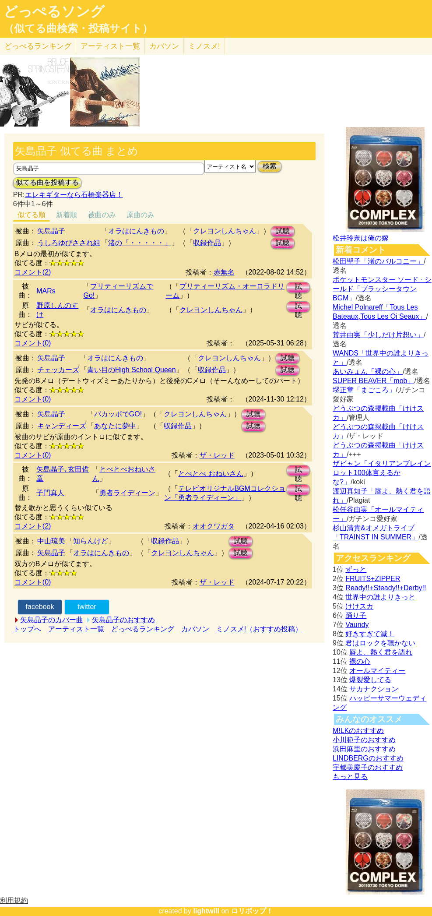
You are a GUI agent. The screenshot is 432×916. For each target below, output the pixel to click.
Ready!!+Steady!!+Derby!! (385, 588)
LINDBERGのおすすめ (368, 758)
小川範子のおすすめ (364, 739)
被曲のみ (102, 214)
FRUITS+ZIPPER (372, 578)
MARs (46, 291)
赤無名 (224, 272)
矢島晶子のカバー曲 (51, 620)
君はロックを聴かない (380, 643)
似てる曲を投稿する (47, 182)
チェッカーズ (58, 369)
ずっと (355, 569)
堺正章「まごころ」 (364, 390)
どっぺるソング (54, 11)
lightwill (206, 911)
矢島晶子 (51, 231)
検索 (270, 166)
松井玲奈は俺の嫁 (361, 238)
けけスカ (359, 606)
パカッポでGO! (118, 414)
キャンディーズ (61, 426)
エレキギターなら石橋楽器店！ (74, 194)
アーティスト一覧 (76, 629)
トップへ (27, 629)
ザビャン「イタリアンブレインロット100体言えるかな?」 (382, 473)
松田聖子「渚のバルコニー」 (378, 261)
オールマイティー (377, 670)
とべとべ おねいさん (210, 473)
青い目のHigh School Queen (131, 369)
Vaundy (357, 624)
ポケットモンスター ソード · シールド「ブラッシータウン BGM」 (382, 289)
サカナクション (373, 689)
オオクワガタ (214, 526)
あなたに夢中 (115, 426)
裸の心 (359, 661)
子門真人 (50, 493)
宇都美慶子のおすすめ (368, 767)
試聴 (283, 231)
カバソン (164, 46)
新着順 (66, 214)
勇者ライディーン (127, 493)
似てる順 (32, 214)
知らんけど (90, 541)
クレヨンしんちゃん (224, 231)
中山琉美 (51, 541)
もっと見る (350, 776)
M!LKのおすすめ (358, 730)
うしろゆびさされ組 (68, 243)
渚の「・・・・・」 (139, 243)
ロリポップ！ (252, 911)
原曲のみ (140, 214)
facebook (40, 606)
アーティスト (110, 46)
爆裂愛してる (370, 679)
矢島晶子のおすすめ (123, 620)
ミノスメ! (204, 46)
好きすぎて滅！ (369, 634)
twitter (86, 606)
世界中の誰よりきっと (380, 597)
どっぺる (37, 46)
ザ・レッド (217, 455)
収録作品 (207, 243)
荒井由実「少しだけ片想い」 (378, 334)
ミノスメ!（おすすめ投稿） (259, 629)
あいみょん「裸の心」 (368, 371)
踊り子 (355, 615)
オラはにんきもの (136, 231)
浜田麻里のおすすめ (364, 749)
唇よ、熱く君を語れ (380, 652)
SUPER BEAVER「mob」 (373, 380)
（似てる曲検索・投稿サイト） (78, 28)
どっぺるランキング (142, 629)
